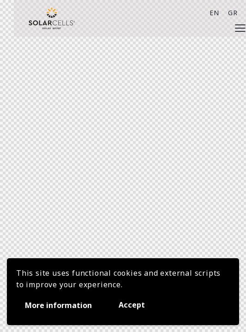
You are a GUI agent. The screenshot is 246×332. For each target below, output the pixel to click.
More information (58, 305)
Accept (132, 305)
